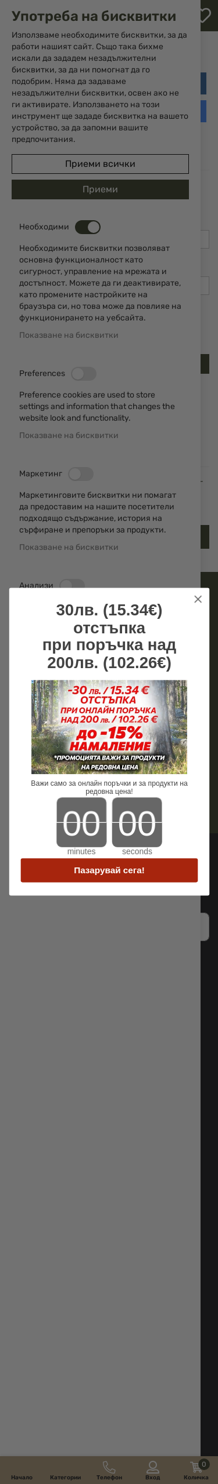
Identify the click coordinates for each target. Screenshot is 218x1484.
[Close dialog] (198, 599)
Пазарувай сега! (109, 871)
